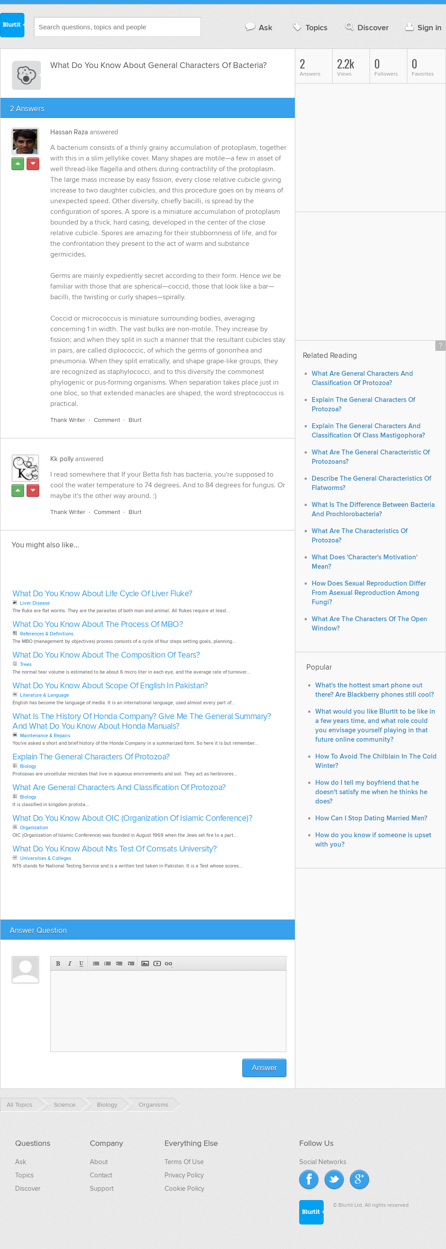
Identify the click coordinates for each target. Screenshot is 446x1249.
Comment (107, 420)
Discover (366, 27)
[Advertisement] (112, 571)
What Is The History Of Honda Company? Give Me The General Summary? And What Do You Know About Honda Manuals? (141, 721)
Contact (101, 1175)
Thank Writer (67, 420)
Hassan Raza (69, 132)
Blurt (135, 420)
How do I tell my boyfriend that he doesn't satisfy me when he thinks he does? (371, 792)
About (99, 1162)
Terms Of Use (184, 1162)
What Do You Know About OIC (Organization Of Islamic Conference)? (132, 818)
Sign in (422, 27)
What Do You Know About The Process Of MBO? (97, 624)
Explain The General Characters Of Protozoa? (91, 757)
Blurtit (12, 26)
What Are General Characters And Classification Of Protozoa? (119, 788)
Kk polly (61, 459)
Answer (264, 1068)
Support (101, 1189)
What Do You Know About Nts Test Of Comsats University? (114, 849)
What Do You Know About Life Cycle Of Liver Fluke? (102, 594)
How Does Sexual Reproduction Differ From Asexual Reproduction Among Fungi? (369, 592)
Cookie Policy (184, 1189)
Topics (309, 27)
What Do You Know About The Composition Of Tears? (106, 655)
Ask (258, 27)
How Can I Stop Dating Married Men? (371, 818)
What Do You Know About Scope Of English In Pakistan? (110, 686)
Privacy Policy (184, 1175)
